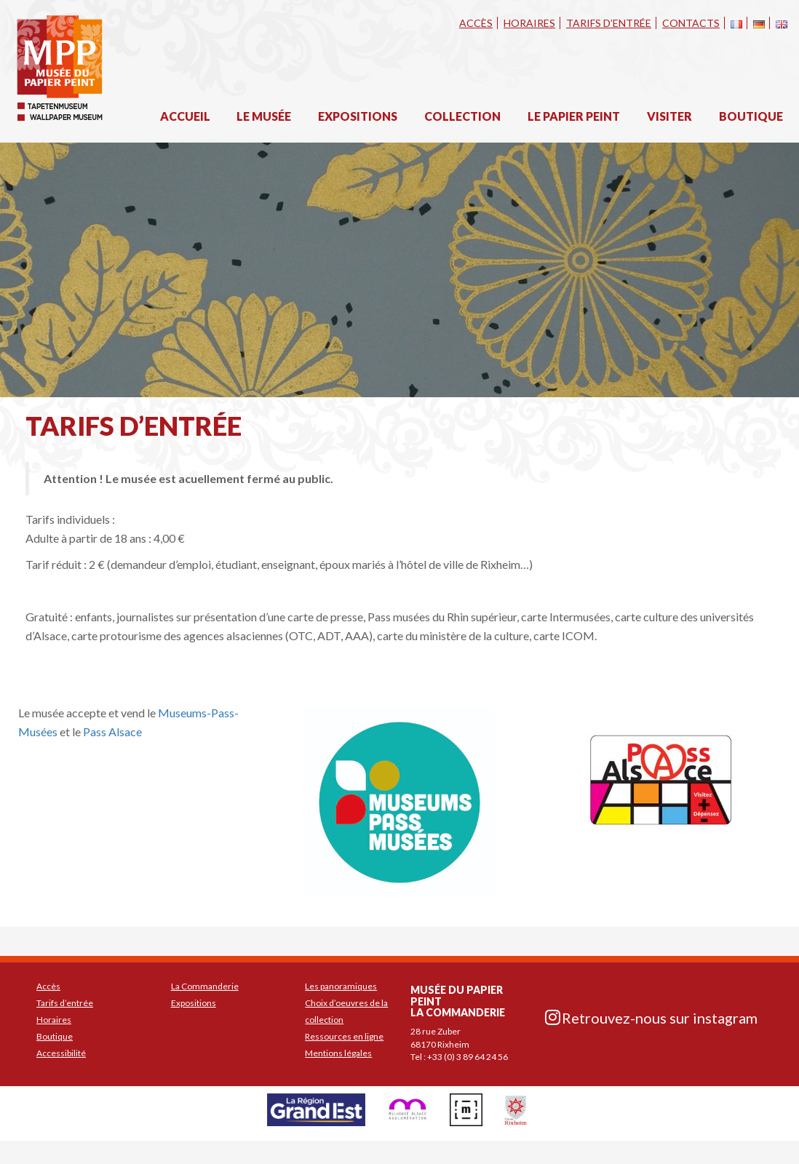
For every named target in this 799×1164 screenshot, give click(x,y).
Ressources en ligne (344, 1036)
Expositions (357, 116)
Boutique (751, 116)
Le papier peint (574, 116)
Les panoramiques (341, 986)
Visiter (669, 116)
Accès (476, 23)
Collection (462, 116)
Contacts (691, 23)
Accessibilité (61, 1053)
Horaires (529, 23)
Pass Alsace (112, 731)
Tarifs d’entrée (608, 23)
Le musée (263, 116)
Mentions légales (338, 1053)
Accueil (185, 116)
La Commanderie (205, 986)
